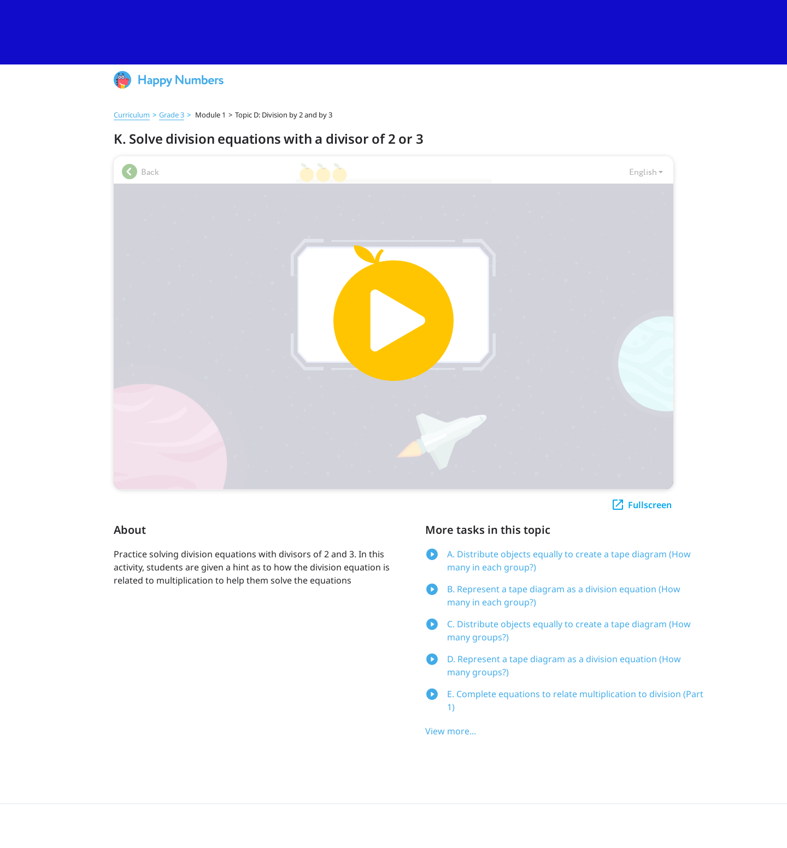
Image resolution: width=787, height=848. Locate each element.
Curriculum (132, 115)
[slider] (393, 32)
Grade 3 (171, 115)
